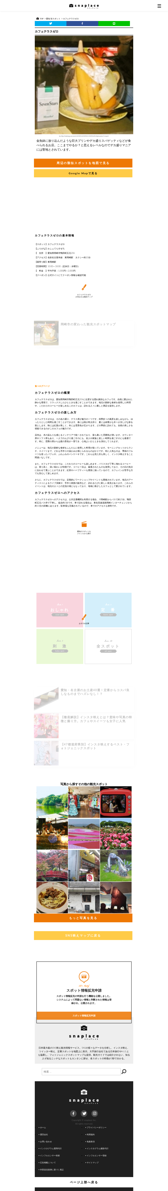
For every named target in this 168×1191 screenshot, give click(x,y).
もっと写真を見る (83, 918)
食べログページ (42, 386)
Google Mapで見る (83, 173)
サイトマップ (92, 1162)
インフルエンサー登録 (95, 1155)
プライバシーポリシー (95, 1127)
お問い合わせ (45, 1141)
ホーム (42, 1127)
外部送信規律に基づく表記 (51, 1169)
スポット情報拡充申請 (84, 1053)
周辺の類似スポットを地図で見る (83, 163)
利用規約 (90, 1134)
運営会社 (43, 1134)
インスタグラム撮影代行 (96, 1148)
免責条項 (90, 1141)
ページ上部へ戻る (84, 1182)
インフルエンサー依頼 (49, 1155)
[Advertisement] (84, 206)
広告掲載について (47, 1162)
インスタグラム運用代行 (50, 1148)
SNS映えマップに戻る (83, 935)
